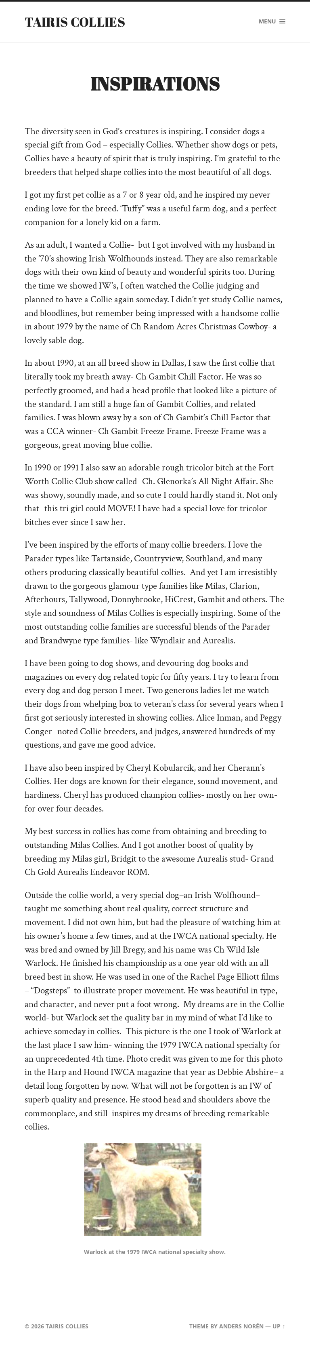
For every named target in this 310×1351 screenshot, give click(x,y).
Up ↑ (278, 1326)
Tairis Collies (75, 21)
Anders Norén (241, 1326)
